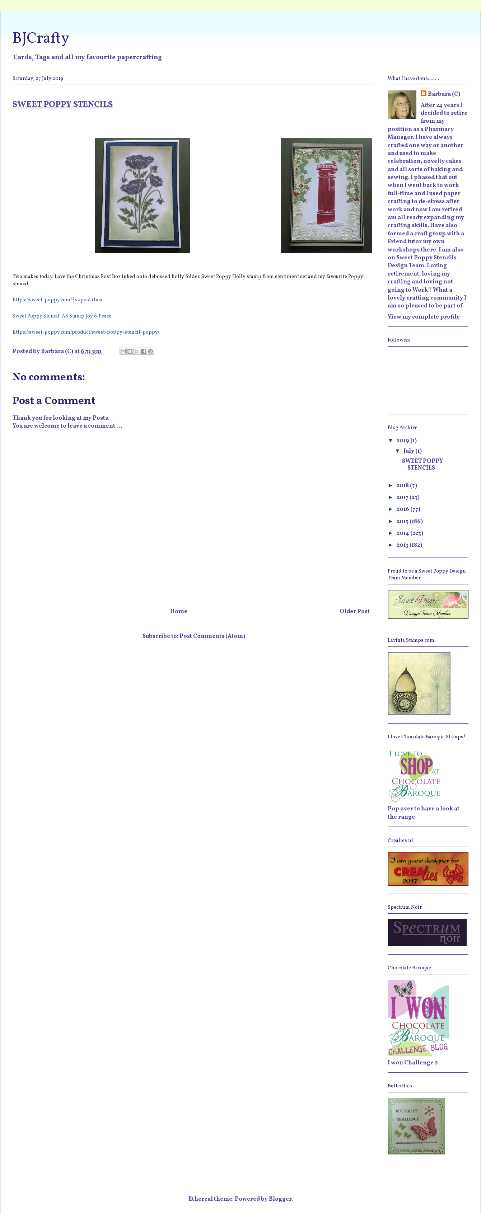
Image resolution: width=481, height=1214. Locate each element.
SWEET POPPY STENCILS (422, 464)
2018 (403, 486)
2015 (403, 522)
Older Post (355, 612)
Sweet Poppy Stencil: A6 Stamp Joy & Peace (62, 316)
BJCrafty (41, 39)
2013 (403, 545)
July (409, 451)
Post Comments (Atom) (212, 636)
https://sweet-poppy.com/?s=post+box (57, 300)
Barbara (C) (444, 94)
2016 (403, 509)
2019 (403, 441)
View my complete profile (424, 317)
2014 (403, 533)
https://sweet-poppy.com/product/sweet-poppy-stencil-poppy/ (86, 332)
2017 (403, 498)
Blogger (280, 1199)
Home (178, 612)
